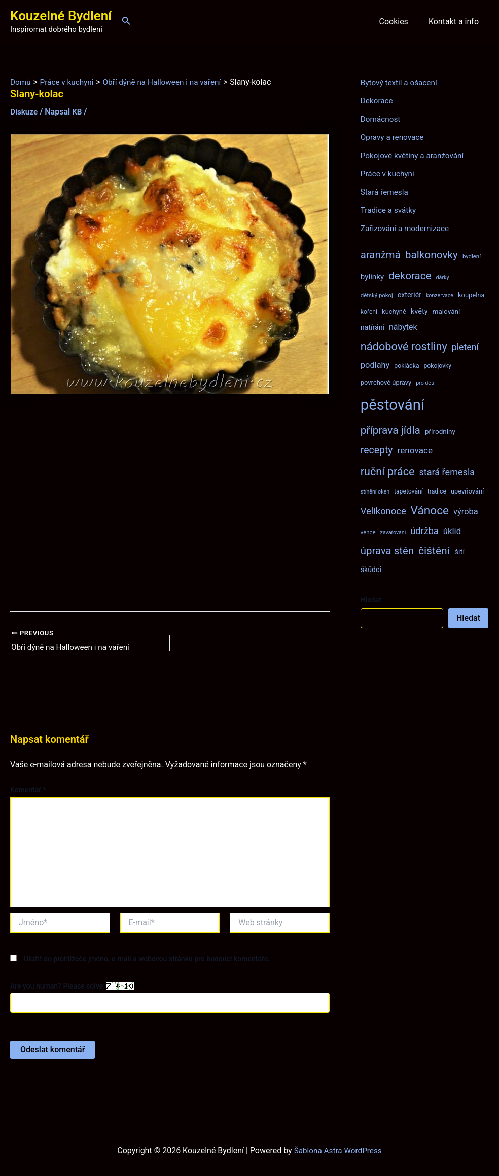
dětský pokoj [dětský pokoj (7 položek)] (377, 295)
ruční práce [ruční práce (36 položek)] (388, 471)
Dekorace (378, 100)
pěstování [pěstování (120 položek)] (392, 404)
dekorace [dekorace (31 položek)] (410, 276)
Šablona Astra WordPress (338, 1150)
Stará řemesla (385, 192)
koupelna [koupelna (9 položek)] (471, 295)
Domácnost (381, 119)
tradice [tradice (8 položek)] (436, 491)
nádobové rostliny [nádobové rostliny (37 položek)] (404, 346)
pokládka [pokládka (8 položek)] (406, 365)
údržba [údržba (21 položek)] (424, 530)
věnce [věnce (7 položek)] (368, 532)
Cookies (399, 21)
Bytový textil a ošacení (401, 82)
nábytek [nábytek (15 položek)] (403, 327)
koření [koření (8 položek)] (369, 311)
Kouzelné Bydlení (61, 15)
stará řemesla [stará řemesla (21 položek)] (447, 472)
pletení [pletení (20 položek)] (465, 347)
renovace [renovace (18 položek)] (415, 450)
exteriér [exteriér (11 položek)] (409, 295)
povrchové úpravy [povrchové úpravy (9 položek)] (386, 382)
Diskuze (24, 112)
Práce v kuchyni (389, 173)
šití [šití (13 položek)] (459, 551)
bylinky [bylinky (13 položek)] (372, 276)
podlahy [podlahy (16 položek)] (375, 365)
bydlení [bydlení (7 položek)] (471, 256)
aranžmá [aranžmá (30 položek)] (381, 255)
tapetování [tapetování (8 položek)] (408, 491)
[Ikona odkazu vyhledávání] (126, 21)
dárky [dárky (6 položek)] (442, 277)
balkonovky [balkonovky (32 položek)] (431, 255)
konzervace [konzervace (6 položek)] (439, 295)
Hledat (371, 600)
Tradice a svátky (390, 210)
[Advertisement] (170, 503)
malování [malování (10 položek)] (446, 311)
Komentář (28, 791)
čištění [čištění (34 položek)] (434, 550)
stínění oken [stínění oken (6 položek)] (375, 491)
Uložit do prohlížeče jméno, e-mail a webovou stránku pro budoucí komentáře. (147, 960)
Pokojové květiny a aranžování (415, 155)
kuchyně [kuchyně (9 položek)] (394, 311)
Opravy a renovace (393, 137)
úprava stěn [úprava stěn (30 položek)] (387, 551)
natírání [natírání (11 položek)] (372, 327)
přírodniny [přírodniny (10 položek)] (440, 431)
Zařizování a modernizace (407, 228)
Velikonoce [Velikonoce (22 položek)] (383, 511)
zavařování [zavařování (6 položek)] (393, 532)
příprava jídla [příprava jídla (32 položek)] (390, 430)
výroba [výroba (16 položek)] (465, 511)
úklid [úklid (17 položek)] (452, 531)
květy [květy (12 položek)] (419, 311)
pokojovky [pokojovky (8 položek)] (437, 365)
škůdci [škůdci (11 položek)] (371, 569)
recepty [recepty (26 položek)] (377, 450)
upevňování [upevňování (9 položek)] (467, 491)
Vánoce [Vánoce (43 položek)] (430, 510)
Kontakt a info (456, 21)
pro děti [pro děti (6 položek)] (425, 383)
